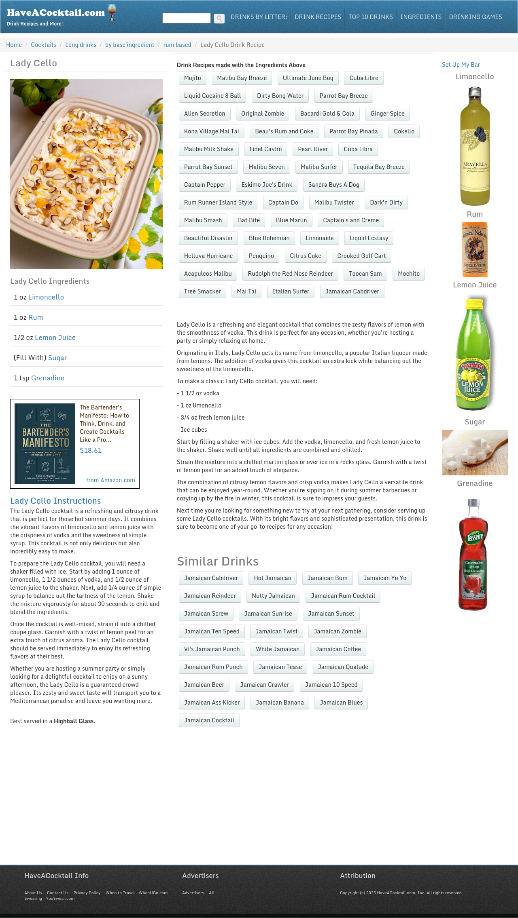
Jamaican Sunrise (268, 613)
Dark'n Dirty (386, 202)
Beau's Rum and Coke (284, 131)
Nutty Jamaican (273, 595)
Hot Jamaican (272, 577)
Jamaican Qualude (343, 666)
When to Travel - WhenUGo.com (137, 892)
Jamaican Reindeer (210, 595)
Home (14, 44)
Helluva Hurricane (208, 255)
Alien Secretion (204, 113)
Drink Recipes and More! (64, 14)
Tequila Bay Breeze (379, 166)
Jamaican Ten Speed (212, 631)
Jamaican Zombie (337, 631)
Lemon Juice (55, 337)
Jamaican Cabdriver (352, 291)
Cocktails (43, 44)
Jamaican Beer (204, 684)
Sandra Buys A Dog (333, 184)
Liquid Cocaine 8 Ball (212, 95)
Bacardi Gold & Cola (327, 113)
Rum (35, 317)
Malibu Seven (266, 166)
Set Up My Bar (461, 64)
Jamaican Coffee (338, 649)
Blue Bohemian (269, 238)
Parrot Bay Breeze (344, 95)
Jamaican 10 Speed (331, 684)
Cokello (404, 131)
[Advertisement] (259, 808)
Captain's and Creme (351, 220)
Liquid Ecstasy (369, 238)
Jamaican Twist (276, 631)
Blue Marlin (291, 220)
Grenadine (47, 377)
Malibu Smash (203, 220)
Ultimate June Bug (308, 77)
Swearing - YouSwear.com (49, 898)
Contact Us (57, 892)
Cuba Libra (358, 149)
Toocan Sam (365, 273)
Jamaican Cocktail (209, 720)
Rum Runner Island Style (218, 202)
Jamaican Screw (206, 613)
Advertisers (193, 892)
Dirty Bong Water (280, 95)
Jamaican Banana (280, 702)
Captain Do (283, 202)
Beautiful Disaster (208, 238)
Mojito (192, 77)
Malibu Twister (334, 202)
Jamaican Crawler (264, 684)
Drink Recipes (318, 16)
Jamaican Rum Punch (213, 666)
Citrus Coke (305, 255)
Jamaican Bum (328, 577)
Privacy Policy (86, 892)
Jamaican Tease (280, 666)
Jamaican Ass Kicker (212, 702)
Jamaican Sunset (331, 613)
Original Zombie (262, 113)
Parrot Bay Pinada (353, 131)
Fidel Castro (265, 149)
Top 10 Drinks (370, 16)
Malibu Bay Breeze (242, 77)
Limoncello (46, 296)
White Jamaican (277, 649)
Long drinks (80, 44)
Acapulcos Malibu (208, 273)
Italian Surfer (291, 291)
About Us (33, 892)
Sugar (57, 357)
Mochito (409, 273)
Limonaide (319, 238)
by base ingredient (130, 44)
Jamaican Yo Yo (384, 577)
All (211, 892)
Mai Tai (246, 291)
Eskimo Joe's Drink (266, 184)
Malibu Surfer (319, 166)
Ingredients (421, 16)
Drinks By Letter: (259, 16)
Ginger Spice (387, 113)
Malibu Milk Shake (209, 149)
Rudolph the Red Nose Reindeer (290, 273)
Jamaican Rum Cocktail (343, 595)
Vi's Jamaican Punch (212, 649)
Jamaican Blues (341, 702)
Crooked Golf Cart (361, 255)
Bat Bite (249, 220)
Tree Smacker (202, 291)
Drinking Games (475, 16)
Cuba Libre (363, 77)
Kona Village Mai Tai (211, 131)
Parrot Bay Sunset (208, 166)
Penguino (261, 255)
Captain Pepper (204, 184)
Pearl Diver (313, 149)
